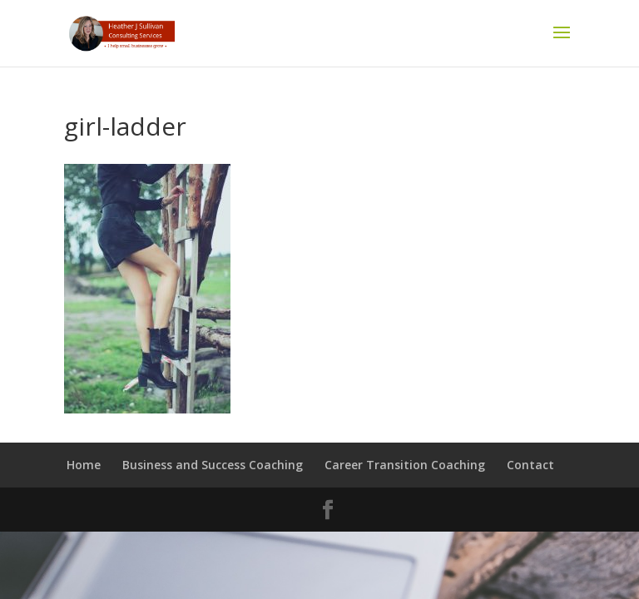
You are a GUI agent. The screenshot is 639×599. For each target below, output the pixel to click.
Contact (530, 465)
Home (84, 465)
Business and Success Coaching (212, 465)
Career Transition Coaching (404, 465)
